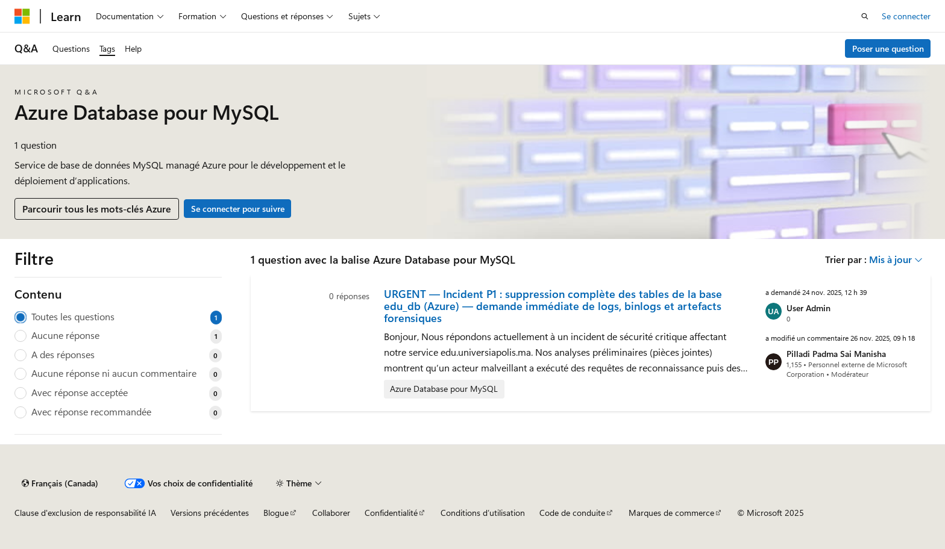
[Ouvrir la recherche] (865, 16)
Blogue (276, 512)
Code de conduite (572, 512)
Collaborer (331, 512)
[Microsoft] (22, 16)
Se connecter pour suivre (237, 208)
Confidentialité (391, 512)
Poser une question (888, 48)
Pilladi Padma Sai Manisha (836, 353)
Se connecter (906, 16)
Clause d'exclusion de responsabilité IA (85, 512)
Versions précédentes (210, 512)
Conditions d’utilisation (483, 512)
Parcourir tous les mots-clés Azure (96, 208)
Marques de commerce (671, 512)
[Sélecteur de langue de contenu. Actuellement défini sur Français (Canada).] (59, 483)
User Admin (808, 308)
